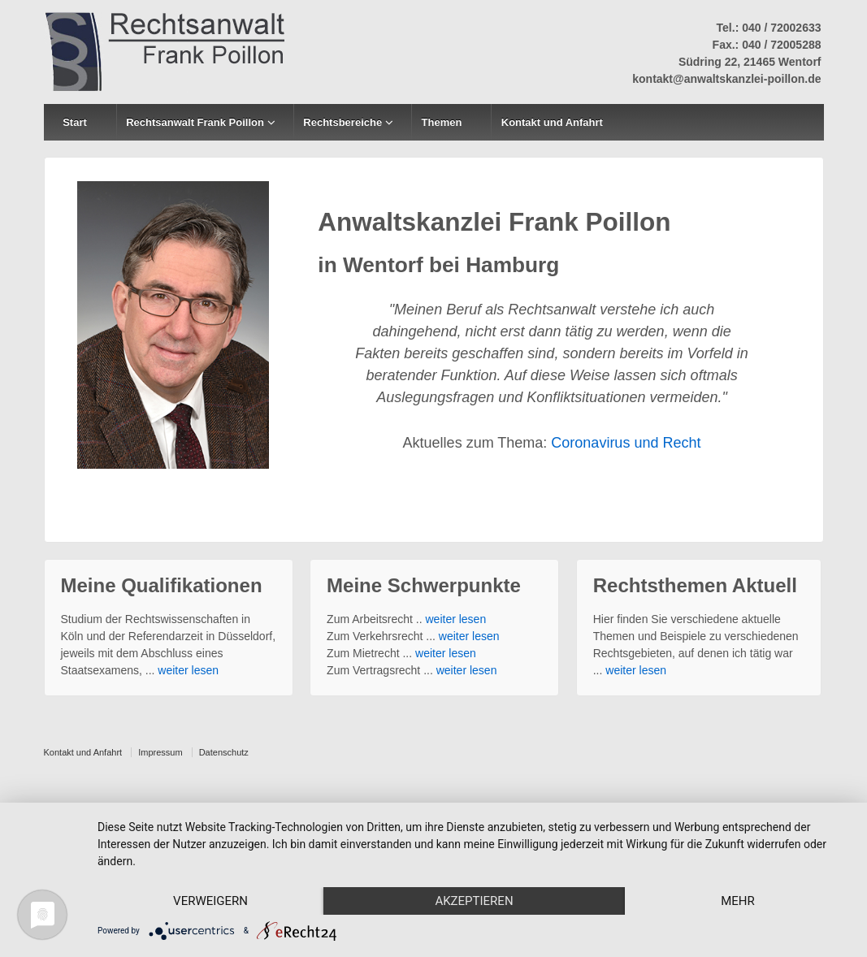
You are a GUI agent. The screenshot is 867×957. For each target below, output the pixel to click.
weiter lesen (188, 670)
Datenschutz (224, 752)
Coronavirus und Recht (625, 443)
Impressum (160, 752)
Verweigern (210, 901)
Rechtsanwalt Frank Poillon (195, 122)
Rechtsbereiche (342, 122)
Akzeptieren (474, 901)
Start (75, 122)
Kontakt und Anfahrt (552, 122)
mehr (738, 901)
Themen (442, 122)
